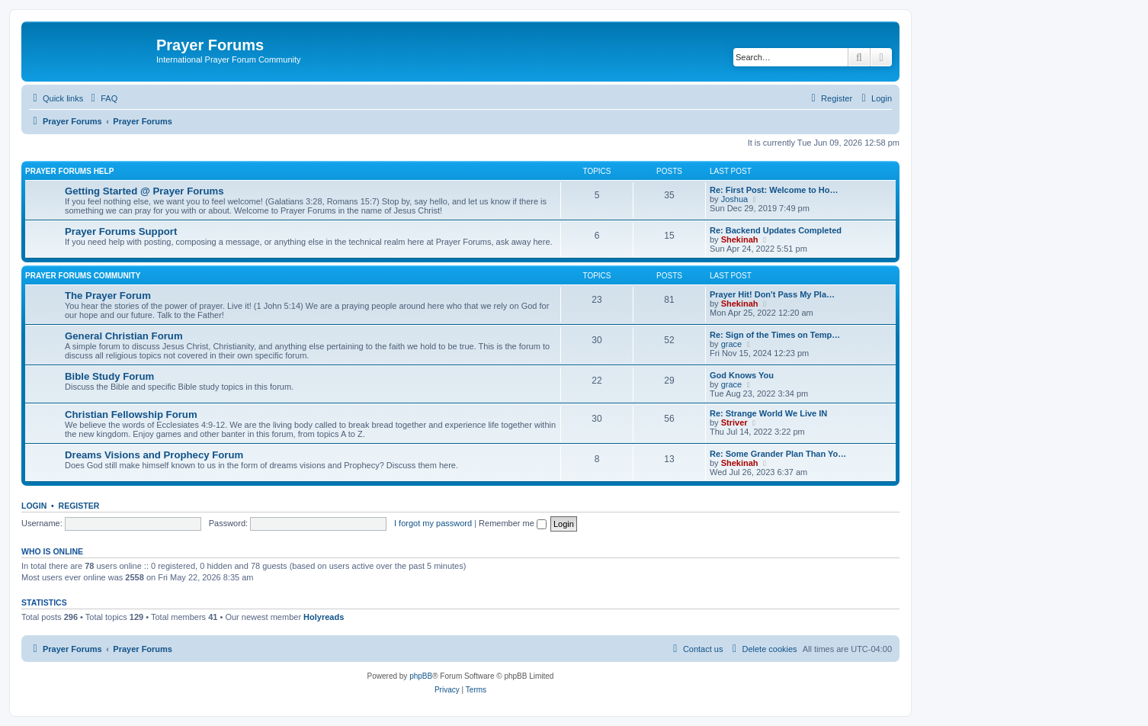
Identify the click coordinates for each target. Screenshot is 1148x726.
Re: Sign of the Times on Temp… (775, 334)
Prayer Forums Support (121, 231)
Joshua (734, 199)
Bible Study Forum (109, 376)
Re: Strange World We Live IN (768, 413)
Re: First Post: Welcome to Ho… (774, 189)
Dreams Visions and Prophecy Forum (154, 455)
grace (731, 344)
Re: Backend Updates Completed (776, 230)
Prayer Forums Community (82, 275)
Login (33, 505)
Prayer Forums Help (69, 171)
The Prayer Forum (108, 295)
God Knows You (742, 375)
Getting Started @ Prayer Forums (144, 191)
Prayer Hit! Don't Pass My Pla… (772, 294)
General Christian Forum (124, 336)
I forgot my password (433, 523)
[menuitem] (102, 98)
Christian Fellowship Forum (131, 414)
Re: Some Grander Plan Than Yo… (778, 453)
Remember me (513, 523)
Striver (734, 422)
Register (79, 505)
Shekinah (739, 239)
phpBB (420, 676)
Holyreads (323, 617)
